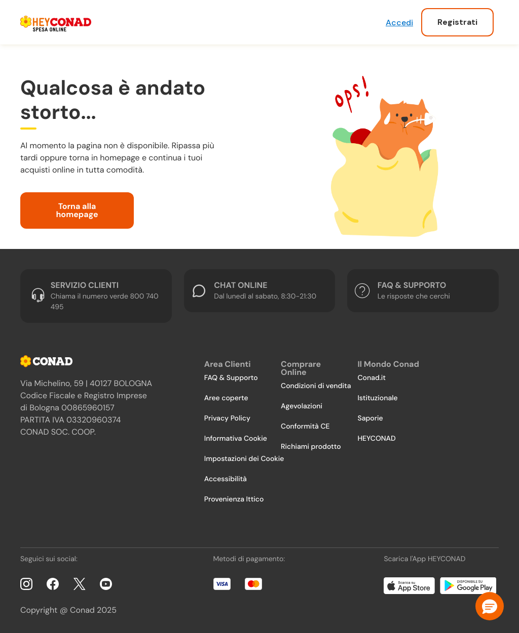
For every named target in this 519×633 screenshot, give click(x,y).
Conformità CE (305, 426)
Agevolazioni (301, 406)
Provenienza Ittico (234, 499)
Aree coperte (226, 398)
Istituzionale (377, 398)
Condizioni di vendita (316, 386)
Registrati (457, 22)
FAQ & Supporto (231, 378)
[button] (489, 606)
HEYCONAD (376, 438)
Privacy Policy (227, 418)
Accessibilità (225, 479)
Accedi (399, 22)
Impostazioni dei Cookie (244, 458)
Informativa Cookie (235, 438)
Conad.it (371, 378)
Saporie (370, 418)
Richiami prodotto (311, 446)
